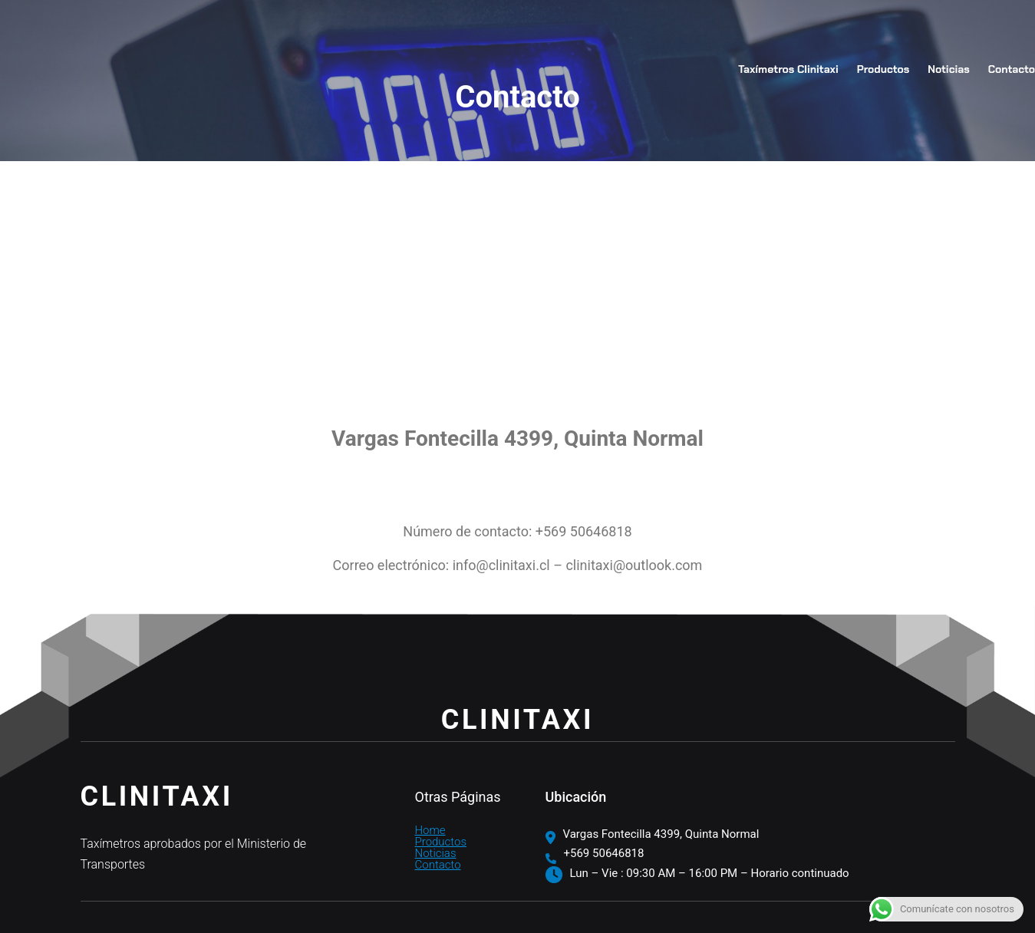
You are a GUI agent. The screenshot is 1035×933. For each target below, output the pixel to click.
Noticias (436, 853)
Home (430, 830)
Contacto (438, 865)
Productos (441, 842)
